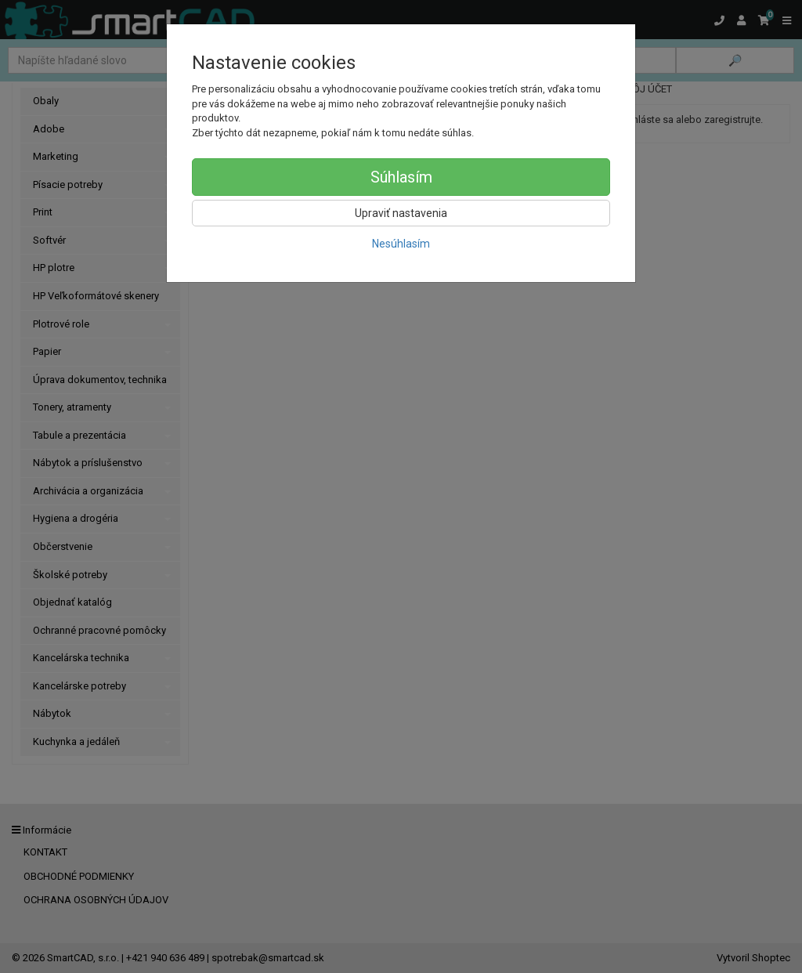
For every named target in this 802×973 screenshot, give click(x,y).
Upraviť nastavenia (401, 213)
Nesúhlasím (401, 243)
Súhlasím (401, 177)
